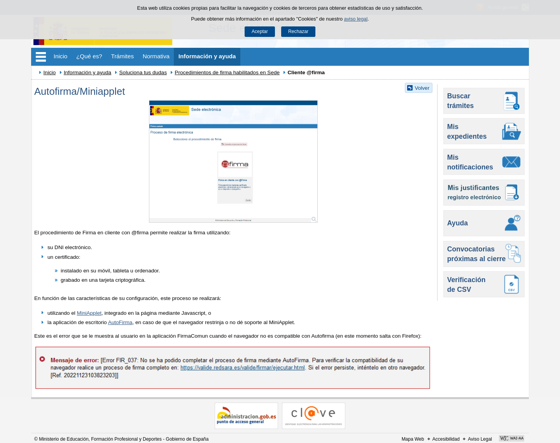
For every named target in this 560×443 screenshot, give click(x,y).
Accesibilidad (446, 439)
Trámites (122, 56)
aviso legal (356, 19)
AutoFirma (120, 322)
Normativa (156, 56)
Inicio (60, 56)
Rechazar (298, 31)
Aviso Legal (480, 439)
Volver (422, 88)
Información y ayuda (207, 56)
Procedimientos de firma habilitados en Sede (227, 72)
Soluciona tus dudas (143, 72)
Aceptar (260, 31)
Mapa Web (413, 439)
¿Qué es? (89, 56)
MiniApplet (89, 313)
